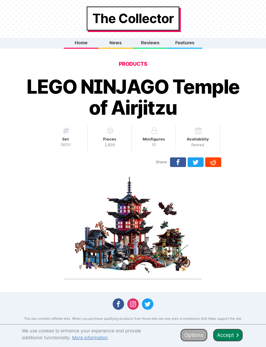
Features (184, 42)
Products (133, 63)
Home (81, 42)
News (115, 42)
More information (90, 337)
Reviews (150, 42)
